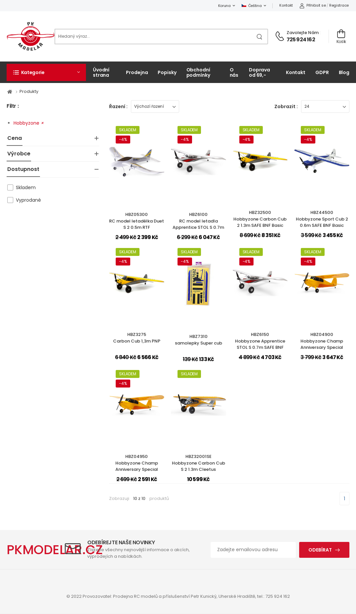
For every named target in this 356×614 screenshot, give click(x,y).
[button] (46, 72)
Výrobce (18, 153)
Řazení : (118, 106)
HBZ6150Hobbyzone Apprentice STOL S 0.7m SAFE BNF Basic (260, 344)
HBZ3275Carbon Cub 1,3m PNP (136, 337)
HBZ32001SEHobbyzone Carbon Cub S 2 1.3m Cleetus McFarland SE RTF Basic (198, 466)
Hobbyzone (29, 123)
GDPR (322, 72)
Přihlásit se (312, 5)
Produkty (29, 91)
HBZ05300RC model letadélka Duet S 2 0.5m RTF (136, 220)
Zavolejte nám (303, 32)
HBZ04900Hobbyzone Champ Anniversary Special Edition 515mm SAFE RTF (321, 344)
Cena (14, 138)
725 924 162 (301, 39)
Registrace (339, 5)
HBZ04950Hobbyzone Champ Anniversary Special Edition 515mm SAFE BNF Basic (137, 469)
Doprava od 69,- (259, 72)
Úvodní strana (101, 72)
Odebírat (320, 550)
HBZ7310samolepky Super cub (198, 339)
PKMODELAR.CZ (55, 550)
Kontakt (286, 5)
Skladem (26, 187)
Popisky (167, 72)
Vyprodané (28, 200)
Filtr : (13, 106)
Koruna (224, 5)
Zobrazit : (286, 106)
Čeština (252, 5)
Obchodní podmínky (198, 72)
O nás (234, 72)
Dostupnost (23, 169)
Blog (344, 72)
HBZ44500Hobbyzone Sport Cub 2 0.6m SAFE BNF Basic (322, 218)
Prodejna (137, 72)
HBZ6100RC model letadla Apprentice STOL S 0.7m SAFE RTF (198, 224)
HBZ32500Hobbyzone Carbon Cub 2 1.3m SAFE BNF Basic (260, 218)
